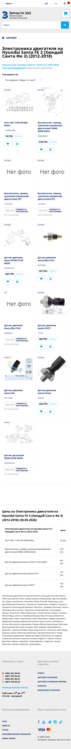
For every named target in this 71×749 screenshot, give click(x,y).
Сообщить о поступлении (22, 210)
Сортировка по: (10, 74)
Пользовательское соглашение (16, 734)
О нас (4, 721)
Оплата (41, 673)
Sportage (7, 90)
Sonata (6, 422)
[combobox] (22, 79)
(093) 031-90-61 (12, 679)
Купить (18, 136)
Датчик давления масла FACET (47, 327)
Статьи (5, 730)
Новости (6, 726)
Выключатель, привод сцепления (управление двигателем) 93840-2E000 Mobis (50, 126)
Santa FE (7, 357)
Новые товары (8, 738)
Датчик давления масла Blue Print (47, 259)
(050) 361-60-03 (12, 673)
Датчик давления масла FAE (13, 391)
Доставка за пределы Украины (52, 682)
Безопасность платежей (49, 690)
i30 (5, 292)
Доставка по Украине (47, 677)
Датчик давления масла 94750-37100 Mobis (13, 260)
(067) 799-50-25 (12, 676)
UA (46, 3)
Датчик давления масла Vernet (47, 391)
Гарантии (42, 686)
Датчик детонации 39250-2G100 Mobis (14, 456)
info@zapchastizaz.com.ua (15, 687)
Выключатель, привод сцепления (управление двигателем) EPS (16, 196)
